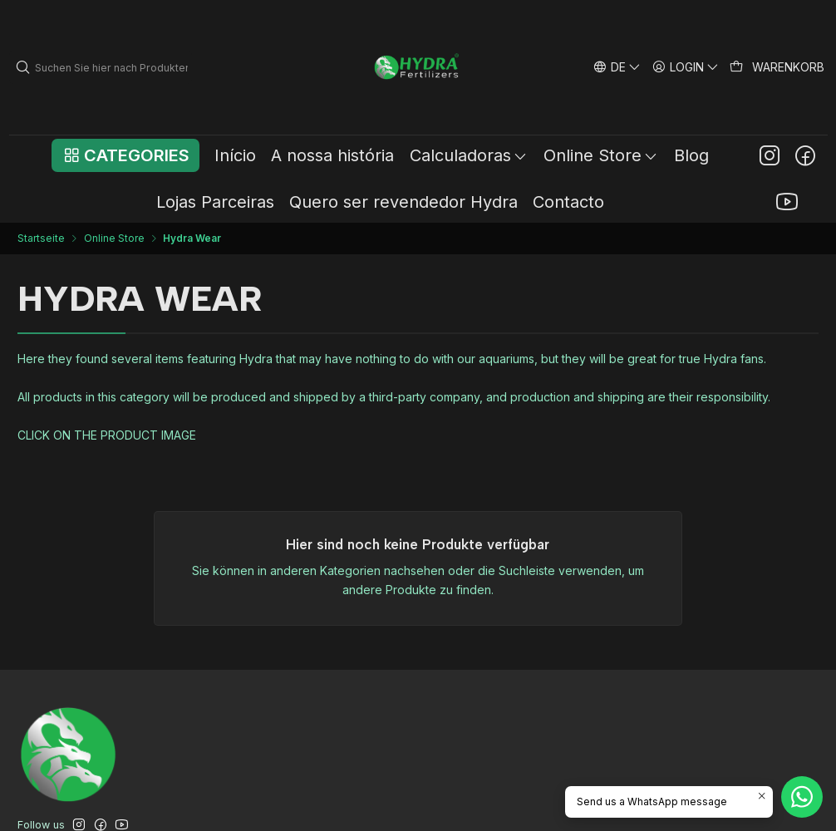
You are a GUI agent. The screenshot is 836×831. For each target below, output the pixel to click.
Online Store (114, 238)
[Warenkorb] (777, 67)
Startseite (41, 238)
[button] (125, 155)
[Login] (686, 67)
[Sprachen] (616, 67)
